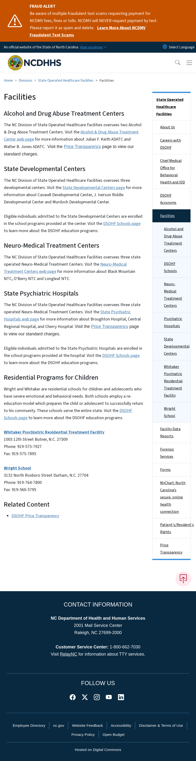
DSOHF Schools (170, 267)
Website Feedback (87, 725)
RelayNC (68, 654)
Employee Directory (29, 725)
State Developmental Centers (177, 346)
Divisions (25, 80)
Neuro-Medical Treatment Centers (173, 294)
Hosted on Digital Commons (98, 750)
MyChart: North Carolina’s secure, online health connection (172, 497)
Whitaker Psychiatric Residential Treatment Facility (173, 381)
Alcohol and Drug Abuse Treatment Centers (173, 239)
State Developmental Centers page (93, 188)
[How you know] (93, 47)
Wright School (169, 412)
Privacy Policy (83, 734)
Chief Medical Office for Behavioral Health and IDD (172, 171)
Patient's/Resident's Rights (175, 528)
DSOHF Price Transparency (35, 516)
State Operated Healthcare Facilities (66, 80)
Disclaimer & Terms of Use (161, 725)
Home (8, 80)
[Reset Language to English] (165, 47)
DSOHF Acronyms (168, 199)
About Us (167, 127)
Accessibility (121, 725)
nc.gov (58, 725)
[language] (182, 47)
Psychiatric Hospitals (173, 322)
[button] (174, 63)
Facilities (167, 215)
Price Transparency (82, 146)
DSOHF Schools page (121, 224)
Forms (165, 469)
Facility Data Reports (170, 432)
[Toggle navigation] (189, 63)
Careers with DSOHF (170, 144)
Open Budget (114, 734)
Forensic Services (167, 453)
